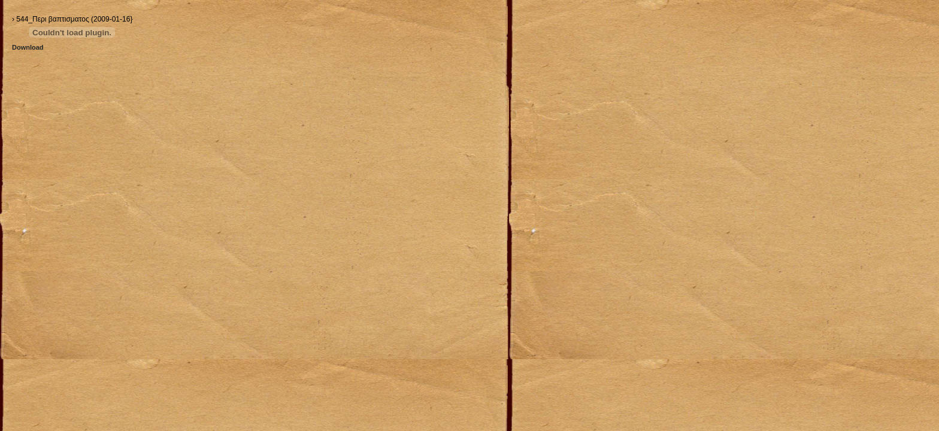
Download (28, 47)
